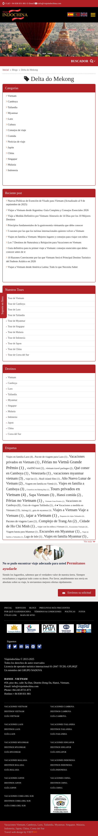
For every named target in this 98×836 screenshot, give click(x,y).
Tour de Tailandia (16, 315)
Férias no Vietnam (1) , (25, 500)
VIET (32, 832)
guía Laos (9, 734)
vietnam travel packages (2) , (60, 468)
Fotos (82, 611)
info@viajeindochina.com (49, 3)
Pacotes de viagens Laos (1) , (22, 521)
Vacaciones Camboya (62, 706)
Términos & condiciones (47, 611)
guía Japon (10, 788)
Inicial (8, 608)
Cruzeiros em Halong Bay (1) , (38, 489)
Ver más (89, 541)
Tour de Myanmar (16, 321)
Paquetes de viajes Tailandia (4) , (72, 516)
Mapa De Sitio (27, 615)
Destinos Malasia (14, 765)
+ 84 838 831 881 (18, 3)
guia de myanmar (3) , (43, 510)
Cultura (11, 124)
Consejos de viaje (16, 130)
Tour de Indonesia (16, 338)
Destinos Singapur (60, 747)
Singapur (11, 159)
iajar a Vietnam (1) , (43, 515)
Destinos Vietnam (14, 711)
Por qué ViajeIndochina (17, 611)
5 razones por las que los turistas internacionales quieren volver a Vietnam (45, 231)
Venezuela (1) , (42, 473)
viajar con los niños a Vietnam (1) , (53, 526)
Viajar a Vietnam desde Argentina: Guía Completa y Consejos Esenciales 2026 (47, 210)
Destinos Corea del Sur (17, 801)
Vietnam (11, 95)
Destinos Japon (12, 783)
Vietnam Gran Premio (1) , (55, 501)
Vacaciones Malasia (15, 760)
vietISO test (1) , (36, 468)
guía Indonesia (58, 770)
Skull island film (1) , (50, 478)
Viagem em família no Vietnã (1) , (42, 483)
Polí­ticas (70, 611)
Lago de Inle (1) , (34, 536)
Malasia (11, 164)
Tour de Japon (14, 343)
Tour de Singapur (16, 326)
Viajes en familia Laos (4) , (20, 456)
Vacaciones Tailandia (62, 724)
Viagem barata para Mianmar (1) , (22, 531)
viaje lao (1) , (32, 478)
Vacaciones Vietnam (15, 706)
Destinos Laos (12, 729)
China (10, 153)
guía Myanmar (12, 752)
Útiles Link (10, 615)
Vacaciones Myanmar (16, 742)
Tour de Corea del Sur (18, 355)
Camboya (12, 101)
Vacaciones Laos (13, 724)
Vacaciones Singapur (62, 742)
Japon (11, 422)
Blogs (32, 608)
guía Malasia (11, 770)
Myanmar (12, 113)
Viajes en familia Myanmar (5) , (66, 536)
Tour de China (15, 349)
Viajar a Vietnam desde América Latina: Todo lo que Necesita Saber (42, 267)
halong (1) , (27, 510)
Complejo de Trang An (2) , (59, 521)
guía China (56, 788)
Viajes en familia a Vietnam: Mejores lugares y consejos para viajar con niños (47, 236)
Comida (11, 136)
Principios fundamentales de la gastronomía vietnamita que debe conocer (44, 225)
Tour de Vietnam (16, 298)
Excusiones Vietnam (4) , (78, 527)
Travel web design (13, 832)
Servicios (20, 608)
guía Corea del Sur (15, 805)
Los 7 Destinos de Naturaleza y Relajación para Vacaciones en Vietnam (43, 242)
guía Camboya (58, 716)
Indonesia (12, 170)
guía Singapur (58, 752)
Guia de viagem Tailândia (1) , (39, 505)
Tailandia (11, 107)
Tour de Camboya (16, 304)
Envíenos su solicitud (79, 592)
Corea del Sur (14, 434)
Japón (10, 147)
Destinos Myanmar (15, 747)
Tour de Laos (14, 309)
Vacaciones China (60, 778)
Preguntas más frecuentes (54, 608)
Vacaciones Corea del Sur (19, 796)
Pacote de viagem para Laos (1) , (52, 456)
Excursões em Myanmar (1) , (60, 531)
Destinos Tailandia (61, 729)
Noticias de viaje (15, 141)
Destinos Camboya (60, 711)
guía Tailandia (58, 734)
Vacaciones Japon (14, 778)
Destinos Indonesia (61, 765)
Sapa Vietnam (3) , (43, 495)
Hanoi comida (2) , (70, 495)
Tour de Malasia (15, 332)
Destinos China (58, 783)
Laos (9, 118)
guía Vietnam (11, 716)
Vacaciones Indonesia (62, 760)
